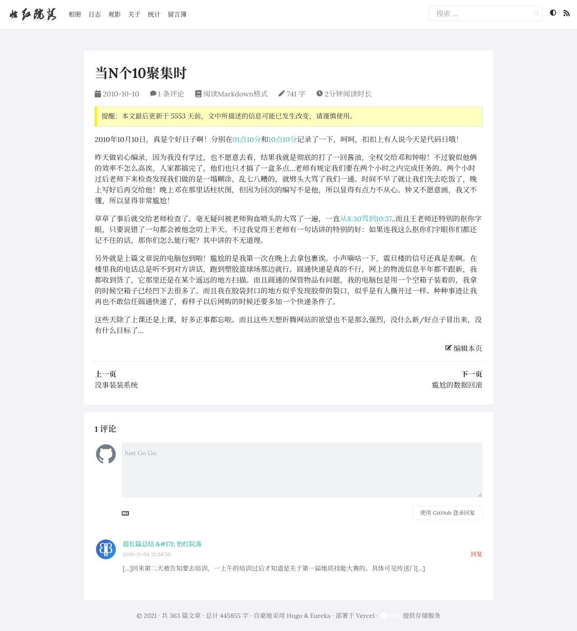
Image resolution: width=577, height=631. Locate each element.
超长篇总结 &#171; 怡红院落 (162, 544)
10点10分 (282, 139)
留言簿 (177, 14)
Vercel (365, 616)
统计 (154, 14)
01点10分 (247, 139)
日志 (94, 14)
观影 (114, 14)
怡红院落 (32, 14)
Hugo (294, 616)
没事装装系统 (116, 384)
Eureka (320, 616)
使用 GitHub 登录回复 (447, 512)
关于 (134, 14)
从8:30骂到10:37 (366, 218)
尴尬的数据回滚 (457, 384)
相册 (75, 14)
